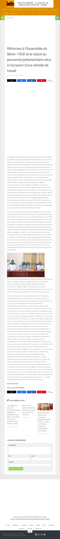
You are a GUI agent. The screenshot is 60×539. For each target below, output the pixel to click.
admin (11, 75)
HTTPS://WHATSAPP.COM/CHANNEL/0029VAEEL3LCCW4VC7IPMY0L (30, 519)
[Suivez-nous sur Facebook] (36, 534)
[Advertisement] (30, 34)
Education (45, 9)
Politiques (12, 9)
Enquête (5, 13)
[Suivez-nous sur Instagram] (42, 534)
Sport (38, 9)
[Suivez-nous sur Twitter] (44, 534)
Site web (11, 462)
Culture (33, 9)
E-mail (33, 456)
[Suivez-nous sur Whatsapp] (39, 534)
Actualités (20, 9)
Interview (53, 9)
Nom (10, 456)
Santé (27, 9)
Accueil (5, 9)
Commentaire (13, 445)
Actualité (10, 18)
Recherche (13, 13)
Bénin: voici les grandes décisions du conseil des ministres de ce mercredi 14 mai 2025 (28, 410)
